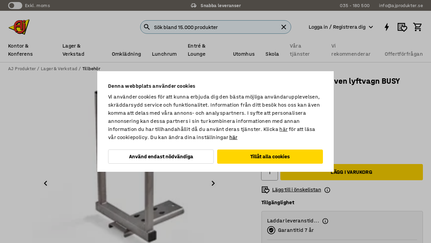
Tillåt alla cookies (270, 156)
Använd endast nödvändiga (161, 156)
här (283, 129)
